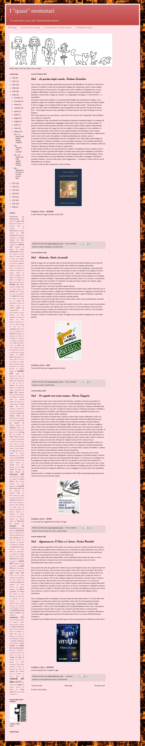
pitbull (13, 561)
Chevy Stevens (14, 312)
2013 (14, 197)
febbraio (17, 131)
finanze (12, 385)
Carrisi (19, 301)
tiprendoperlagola (18, 648)
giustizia (19, 401)
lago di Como (15, 460)
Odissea (19, 540)
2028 (19, 223)
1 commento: (69, 676)
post (65, 406)
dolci (15, 343)
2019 (14, 91)
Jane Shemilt (17, 434)
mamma (12, 500)
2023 (14, 78)
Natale (11, 535)
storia (11, 634)
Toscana (12, 652)
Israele (20, 429)
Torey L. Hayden (17, 650)
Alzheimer (12, 244)
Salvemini (15, 598)
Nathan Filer (18, 535)
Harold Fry (20, 408)
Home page (12, 27)
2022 (14, 81)
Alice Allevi (52, 531)
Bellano (12, 277)
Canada (22, 296)
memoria (12, 519)
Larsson (12, 465)
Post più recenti (37, 686)
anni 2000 (14, 261)
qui (38, 560)
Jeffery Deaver (14, 437)
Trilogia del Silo (15, 659)
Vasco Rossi (14, 676)
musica (18, 530)
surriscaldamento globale (17, 638)
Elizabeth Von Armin (18, 350)
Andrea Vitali (20, 256)
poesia (21, 561)
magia (13, 498)
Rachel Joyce (13, 575)
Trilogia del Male (15, 657)
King (13, 451)
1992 (11, 221)
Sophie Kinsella (17, 627)
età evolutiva (13, 361)
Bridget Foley (20, 286)
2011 (14, 204)
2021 (14, 85)
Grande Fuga (13, 404)
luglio (16, 115)
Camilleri (41, 247)
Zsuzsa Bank (20, 691)
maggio (17, 121)
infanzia (16, 423)
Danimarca (12, 336)
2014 (14, 193)
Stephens (19, 631)
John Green (15, 441)
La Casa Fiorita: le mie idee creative (58, 27)
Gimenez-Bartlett (19, 394)
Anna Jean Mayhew (18, 258)
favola (19, 376)
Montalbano (48, 247)
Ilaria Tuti (21, 420)
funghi (11, 390)
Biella (11, 279)
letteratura (14, 474)
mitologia (17, 523)
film (20, 383)
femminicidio (20, 380)
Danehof (19, 333)
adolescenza (13, 230)
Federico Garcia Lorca (16, 378)
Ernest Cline (13, 359)
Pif (17, 556)
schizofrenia (15, 608)
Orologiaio (12, 542)
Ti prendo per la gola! (84, 27)
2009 (14, 207)
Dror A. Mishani (14, 347)
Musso (11, 533)
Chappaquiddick (14, 310)
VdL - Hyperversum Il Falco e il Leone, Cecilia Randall (62, 541)
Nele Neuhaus (14, 537)
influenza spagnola (15, 425)
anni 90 (14, 263)
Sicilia (11, 619)
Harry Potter (15, 411)
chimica (12, 319)
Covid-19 (21, 329)
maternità (12, 514)
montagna (13, 526)
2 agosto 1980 (19, 221)
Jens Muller (20, 439)
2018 (14, 95)
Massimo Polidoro (15, 512)
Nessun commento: (71, 243)
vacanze (12, 671)
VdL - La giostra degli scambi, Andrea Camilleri (58, 79)
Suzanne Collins (17, 641)
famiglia (20, 371)
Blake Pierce (13, 282)
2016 (14, 187)
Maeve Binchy (14, 495)
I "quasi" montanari (32, 11)
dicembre (17, 98)
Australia (18, 268)
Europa (17, 364)
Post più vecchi (100, 686)
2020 (14, 88)
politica (14, 566)
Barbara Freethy (15, 273)
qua (36, 522)
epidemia (19, 357)
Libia (11, 476)
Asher (11, 268)
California (21, 294)
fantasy (18, 373)
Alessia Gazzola (43, 531)
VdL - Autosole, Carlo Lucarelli (49, 257)
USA (20, 669)
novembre (17, 101)
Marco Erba (13, 502)
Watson (12, 689)
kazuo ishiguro (20, 448)
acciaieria (12, 228)
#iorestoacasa (14, 216)
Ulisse (19, 666)
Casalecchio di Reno (16, 303)
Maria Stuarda (20, 504)
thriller (21, 645)
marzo (16, 128)
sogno (22, 624)
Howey (13, 413)
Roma (22, 591)
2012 (14, 200)
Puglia (20, 570)
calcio (13, 294)
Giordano (14, 397)
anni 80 (22, 261)
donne (19, 345)
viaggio (19, 685)
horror (22, 411)
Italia (11, 432)
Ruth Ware (21, 596)
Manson (19, 500)
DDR (20, 336)
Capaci (14, 298)
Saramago (21, 605)
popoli (22, 566)
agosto (16, 111)
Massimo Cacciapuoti (16, 509)
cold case (16, 326)
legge (19, 469)
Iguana (22, 418)
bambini (19, 270)
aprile (16, 125)
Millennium (20, 521)
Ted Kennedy (13, 643)
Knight (11, 453)
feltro (11, 380)
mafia (22, 495)
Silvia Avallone (20, 619)
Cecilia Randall (43, 679)
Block (20, 282)
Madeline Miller (15, 493)
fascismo (12, 376)
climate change (19, 324)
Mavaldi (19, 516)
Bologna (12, 284)
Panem (22, 544)
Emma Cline (15, 352)
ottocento (21, 542)
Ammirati (17, 247)
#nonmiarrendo (14, 219)
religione (12, 584)
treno (19, 655)
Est (21, 359)
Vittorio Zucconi (15, 687)
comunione (13, 329)
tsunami (12, 662)
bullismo (12, 291)
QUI (61, 214)
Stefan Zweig (13, 629)
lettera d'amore (15, 472)
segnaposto (13, 615)
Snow (16, 624)
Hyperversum (52, 679)
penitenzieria (20, 551)
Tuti (18, 664)
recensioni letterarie (16, 582)
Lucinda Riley (16, 488)
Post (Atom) (42, 689)
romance (15, 594)
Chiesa (20, 317)
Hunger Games (15, 416)
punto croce (14, 573)
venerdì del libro (58, 247)
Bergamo (19, 277)
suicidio (19, 636)
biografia (19, 279)
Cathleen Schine (15, 305)
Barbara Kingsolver (15, 275)
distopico (14, 340)
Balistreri (12, 270)
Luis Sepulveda (15, 490)
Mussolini (19, 533)
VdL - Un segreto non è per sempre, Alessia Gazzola (60, 396)
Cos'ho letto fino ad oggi (30, 27)
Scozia (22, 608)
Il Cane (13, 420)
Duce (22, 347)
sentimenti (14, 617)
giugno (16, 118)
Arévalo (20, 265)
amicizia (21, 244)
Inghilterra (13, 427)
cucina (12, 333)
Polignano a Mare (19, 563)
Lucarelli (41, 385)
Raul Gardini (17, 580)
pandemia (14, 544)
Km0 (20, 451)
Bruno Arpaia (17, 289)
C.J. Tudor (21, 291)
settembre (17, 108)
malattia (20, 498)
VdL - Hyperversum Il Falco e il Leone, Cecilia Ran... (19, 173)
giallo (11, 392)
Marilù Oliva (17, 507)
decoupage (12, 338)
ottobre (16, 104)
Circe (11, 324)
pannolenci (15, 547)
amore (11, 249)
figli (13, 383)
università (12, 669)
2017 (14, 183)
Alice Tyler (19, 242)
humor (20, 413)
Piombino (21, 558)
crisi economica (16, 331)
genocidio (19, 390)
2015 (14, 190)
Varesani (18, 673)
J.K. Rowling (19, 432)
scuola (14, 610)
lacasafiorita (20, 458)
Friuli (19, 388)
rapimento (21, 577)
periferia (14, 554)
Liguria (14, 479)
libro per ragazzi (19, 476)
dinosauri (21, 338)
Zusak (13, 694)
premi (14, 568)
